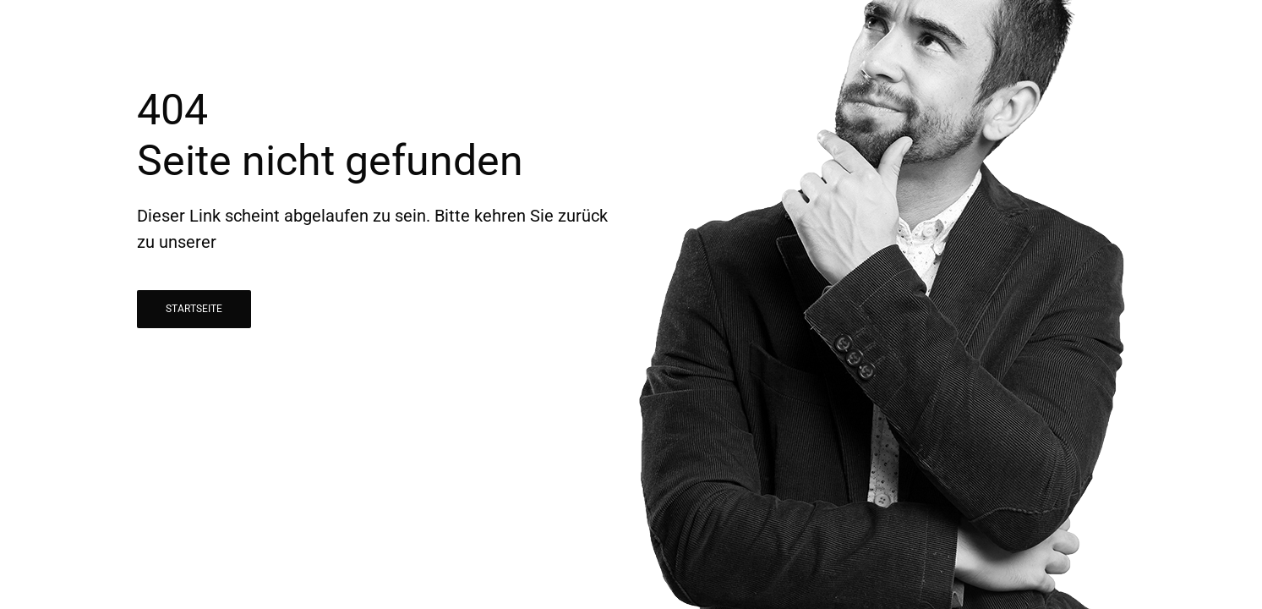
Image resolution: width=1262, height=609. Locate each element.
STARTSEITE (194, 309)
